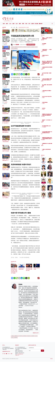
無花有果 (48, 108)
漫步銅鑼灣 (49, 43)
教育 (7, 23)
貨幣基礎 (15, 48)
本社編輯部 (5, 70)
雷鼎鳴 (17, 44)
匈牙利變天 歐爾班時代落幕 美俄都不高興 (29, 302)
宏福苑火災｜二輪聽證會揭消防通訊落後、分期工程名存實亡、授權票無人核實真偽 (5, 98)
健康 (20, 23)
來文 (47, 134)
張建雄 (48, 98)
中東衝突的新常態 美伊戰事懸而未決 (49, 68)
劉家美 (48, 81)
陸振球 (48, 87)
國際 (16, 27)
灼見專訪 (4, 34)
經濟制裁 (24, 370)
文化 (10, 23)
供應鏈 (13, 370)
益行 (47, 151)
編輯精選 (48, 40)
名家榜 (32, 23)
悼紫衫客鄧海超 (49, 102)
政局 (4, 23)
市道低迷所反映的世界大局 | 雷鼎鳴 (24, 27)
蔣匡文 (48, 57)
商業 (23, 23)
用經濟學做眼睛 (31, 44)
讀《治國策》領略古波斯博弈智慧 (49, 85)
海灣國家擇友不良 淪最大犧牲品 (49, 144)
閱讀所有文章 (36, 367)
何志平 (48, 44)
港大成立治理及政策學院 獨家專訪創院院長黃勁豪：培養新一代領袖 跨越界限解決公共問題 (6, 39)
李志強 (48, 109)
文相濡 (48, 103)
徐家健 (48, 92)
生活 (16, 23)
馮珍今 (48, 52)
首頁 (11, 27)
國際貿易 (16, 370)
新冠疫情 (28, 370)
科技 (26, 23)
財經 (13, 23)
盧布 (36, 370)
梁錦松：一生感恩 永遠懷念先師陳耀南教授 (49, 38)
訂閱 (42, 384)
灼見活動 (36, 23)
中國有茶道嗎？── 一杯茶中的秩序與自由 (49, 50)
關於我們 (40, 23)
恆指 (12, 48)
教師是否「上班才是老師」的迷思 (49, 121)
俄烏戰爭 (32, 370)
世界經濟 (20, 370)
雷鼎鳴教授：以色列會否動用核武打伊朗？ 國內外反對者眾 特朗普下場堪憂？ (14, 303)
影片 (29, 23)
